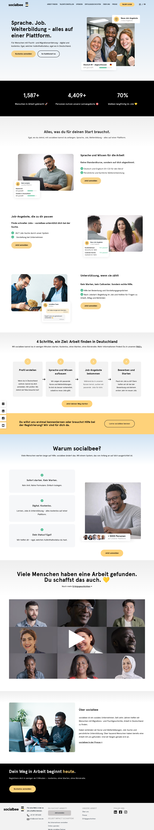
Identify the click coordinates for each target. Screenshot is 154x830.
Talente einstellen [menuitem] (67, 4)
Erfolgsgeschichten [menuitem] (93, 4)
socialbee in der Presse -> (90, 742)
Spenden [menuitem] (79, 4)
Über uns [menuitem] (106, 4)
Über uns (85, 812)
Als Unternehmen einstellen (58, 822)
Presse (84, 815)
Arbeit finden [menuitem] (52, 4)
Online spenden (53, 826)
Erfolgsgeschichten (81, 586)
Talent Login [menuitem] (127, 4)
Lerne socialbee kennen (119, 424)
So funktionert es (48, 54)
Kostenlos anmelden (23, 54)
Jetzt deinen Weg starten (77, 404)
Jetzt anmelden (90, 181)
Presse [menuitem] (114, 4)
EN (145, 4)
